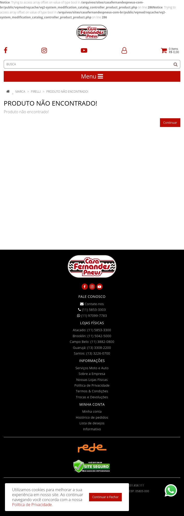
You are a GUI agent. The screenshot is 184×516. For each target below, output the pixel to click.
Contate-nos (92, 304)
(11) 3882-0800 (102, 341)
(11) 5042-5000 (99, 336)
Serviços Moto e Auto (92, 368)
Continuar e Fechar (105, 497)
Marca (20, 91)
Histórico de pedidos (92, 417)
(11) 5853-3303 (92, 309)
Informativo (92, 429)
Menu (92, 76)
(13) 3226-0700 (98, 353)
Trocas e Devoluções (92, 397)
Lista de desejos (91, 423)
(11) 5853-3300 (99, 330)
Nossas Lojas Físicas (92, 379)
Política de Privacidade (92, 385)
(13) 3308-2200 (99, 347)
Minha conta (92, 411)
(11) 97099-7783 (92, 315)
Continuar (170, 122)
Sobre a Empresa (92, 373)
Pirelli (36, 91)
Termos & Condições (92, 391)
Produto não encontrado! (67, 91)
